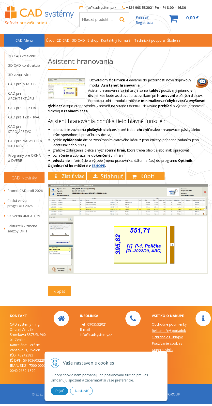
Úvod (50, 40)
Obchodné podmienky (169, 324)
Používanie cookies (167, 343)
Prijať (59, 391)
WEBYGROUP (169, 394)
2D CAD (63, 40)
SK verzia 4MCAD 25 (23, 216)
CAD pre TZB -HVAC (24, 117)
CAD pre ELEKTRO (23, 107)
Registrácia (144, 22)
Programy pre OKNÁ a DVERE (24, 158)
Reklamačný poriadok (169, 330)
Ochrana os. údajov (167, 337)
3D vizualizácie (19, 74)
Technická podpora (149, 40)
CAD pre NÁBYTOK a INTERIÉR (25, 143)
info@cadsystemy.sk (100, 7)
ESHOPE (98, 165)
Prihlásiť (142, 17)
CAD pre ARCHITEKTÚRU (21, 96)
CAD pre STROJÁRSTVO (19, 129)
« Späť (59, 291)
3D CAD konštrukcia (24, 65)
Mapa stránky (162, 349)
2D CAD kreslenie (22, 56)
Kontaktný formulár (116, 40)
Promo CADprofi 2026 (25, 190)
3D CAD (78, 40)
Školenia (174, 40)
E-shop (92, 40)
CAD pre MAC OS (22, 84)
